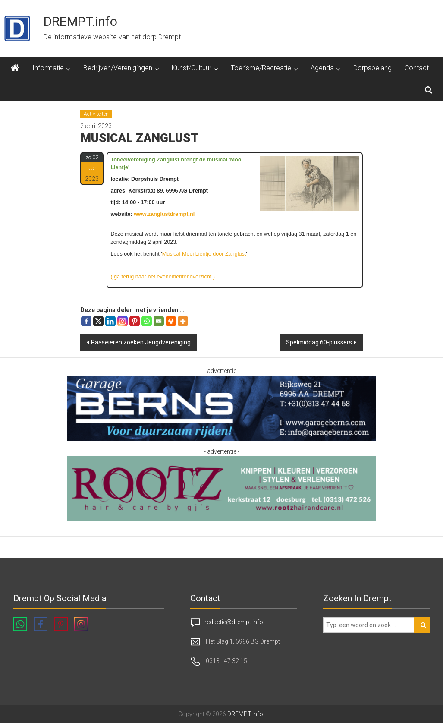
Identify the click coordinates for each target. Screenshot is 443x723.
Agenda (322, 68)
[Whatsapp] (146, 321)
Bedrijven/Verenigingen (117, 68)
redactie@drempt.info (233, 622)
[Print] (171, 321)
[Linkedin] (110, 321)
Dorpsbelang (372, 68)
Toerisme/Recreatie (261, 68)
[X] (98, 321)
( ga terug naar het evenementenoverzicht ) (162, 277)
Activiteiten (96, 114)
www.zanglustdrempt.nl (164, 214)
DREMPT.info (80, 21)
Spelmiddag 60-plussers (319, 342)
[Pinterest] (134, 321)
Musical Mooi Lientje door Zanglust (204, 254)
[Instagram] (122, 321)
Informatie (48, 68)
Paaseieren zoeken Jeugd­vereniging (141, 342)
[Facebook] (86, 321)
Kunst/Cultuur (191, 68)
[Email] (159, 321)
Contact (417, 68)
